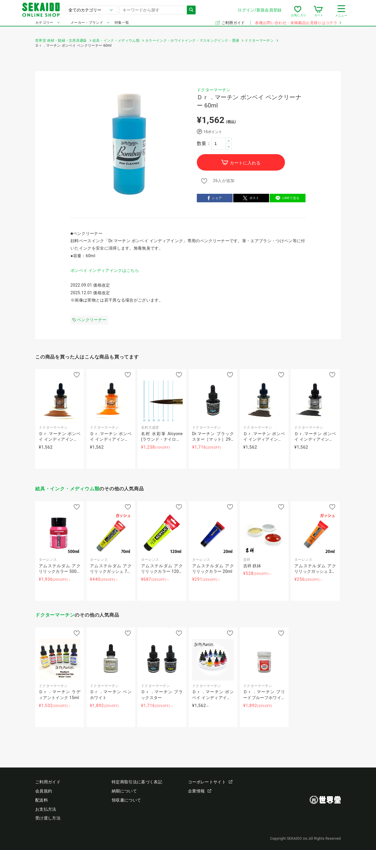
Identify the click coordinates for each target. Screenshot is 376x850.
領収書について (126, 800)
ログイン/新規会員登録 (246, 11)
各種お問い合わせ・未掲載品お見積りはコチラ (298, 26)
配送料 (41, 800)
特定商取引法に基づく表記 (137, 782)
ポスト (251, 198)
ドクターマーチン (214, 89)
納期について (124, 791)
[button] (228, 141)
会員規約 (43, 791)
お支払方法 (45, 809)
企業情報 (199, 791)
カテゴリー (44, 26)
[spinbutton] (221, 143)
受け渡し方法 (48, 818)
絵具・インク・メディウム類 (67, 489)
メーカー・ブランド (86, 26)
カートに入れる (241, 163)
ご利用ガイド (233, 26)
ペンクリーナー (89, 319)
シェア (215, 198)
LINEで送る (287, 198)
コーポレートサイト (210, 782)
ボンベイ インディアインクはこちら (104, 270)
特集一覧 (122, 26)
